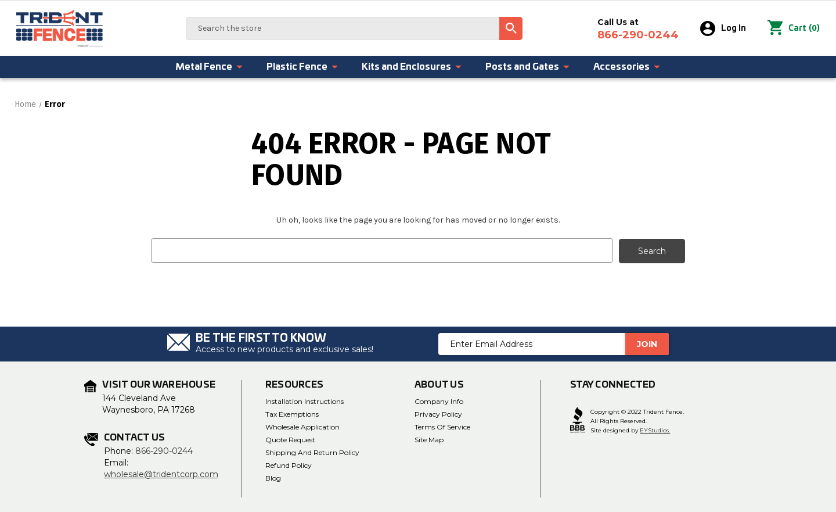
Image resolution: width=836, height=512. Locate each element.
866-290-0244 (164, 450)
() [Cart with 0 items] (793, 28)
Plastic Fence (302, 66)
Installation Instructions (304, 400)
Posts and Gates (527, 66)
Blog (273, 477)
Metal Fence (209, 66)
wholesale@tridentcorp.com (161, 473)
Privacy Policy (438, 413)
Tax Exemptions (292, 413)
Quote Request (290, 439)
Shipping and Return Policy (312, 451)
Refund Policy (288, 464)
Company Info (439, 400)
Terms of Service (442, 426)
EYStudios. (655, 430)
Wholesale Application (302, 426)
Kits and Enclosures (412, 66)
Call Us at (638, 29)
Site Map (429, 439)
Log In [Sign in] (723, 28)
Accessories (627, 66)
